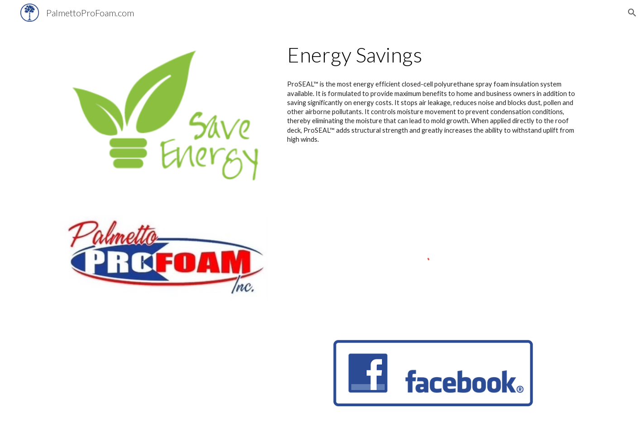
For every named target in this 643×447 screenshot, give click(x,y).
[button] (632, 13)
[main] (433, 54)
